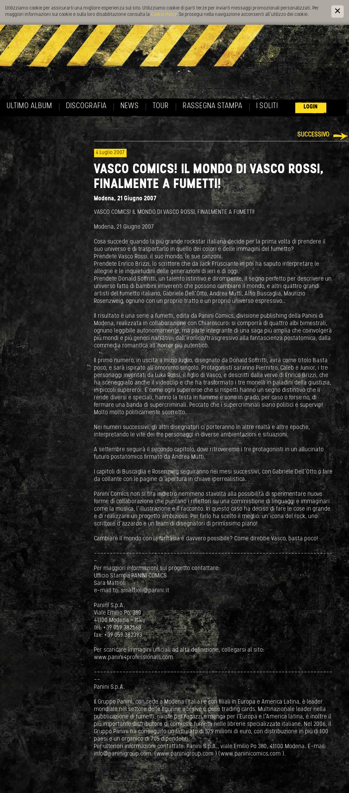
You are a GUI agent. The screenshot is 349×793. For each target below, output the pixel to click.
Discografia (86, 106)
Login (311, 107)
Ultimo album (29, 106)
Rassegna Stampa (213, 106)
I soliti (267, 106)
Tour (161, 106)
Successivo (313, 134)
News (130, 106)
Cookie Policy (163, 14)
